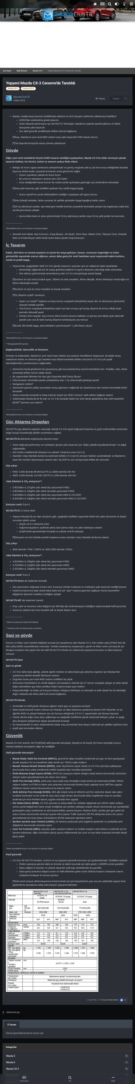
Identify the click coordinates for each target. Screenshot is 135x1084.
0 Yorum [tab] (11, 1024)
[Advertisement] (67, 44)
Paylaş (100, 98)
